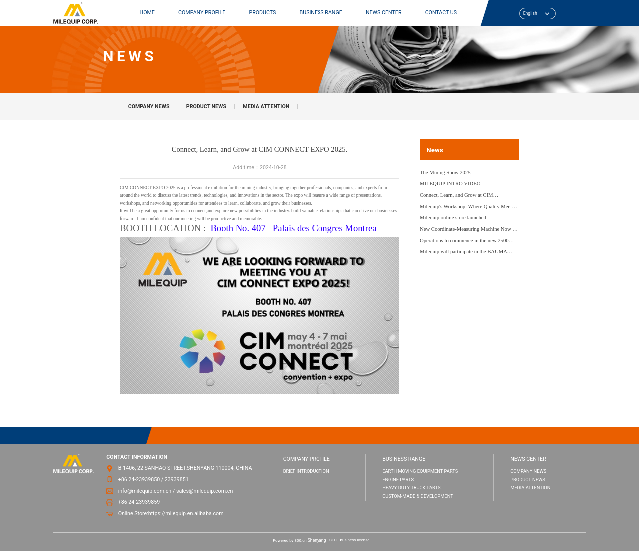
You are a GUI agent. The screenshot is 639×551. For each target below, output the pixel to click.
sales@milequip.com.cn (204, 491)
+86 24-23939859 (139, 502)
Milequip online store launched (453, 217)
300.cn (301, 540)
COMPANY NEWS (149, 106)
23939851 (177, 479)
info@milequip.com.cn (145, 491)
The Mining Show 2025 (445, 172)
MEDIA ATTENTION (266, 106)
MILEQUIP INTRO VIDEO (450, 183)
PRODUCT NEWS (206, 106)
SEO (333, 540)
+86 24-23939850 (139, 479)
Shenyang (317, 540)
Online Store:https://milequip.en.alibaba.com (171, 513)
